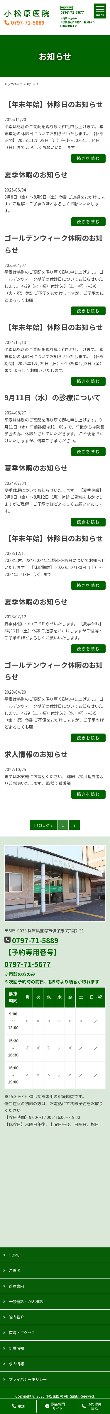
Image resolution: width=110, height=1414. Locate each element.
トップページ (13, 84)
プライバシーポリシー (28, 1379)
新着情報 (16, 1348)
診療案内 (16, 1286)
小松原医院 (54, 1395)
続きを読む (88, 158)
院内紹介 (16, 1317)
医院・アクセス (22, 1332)
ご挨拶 (14, 1270)
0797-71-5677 (72, 12)
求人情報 (16, 1363)
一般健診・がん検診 (26, 1301)
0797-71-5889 (24, 22)
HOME (14, 1255)
